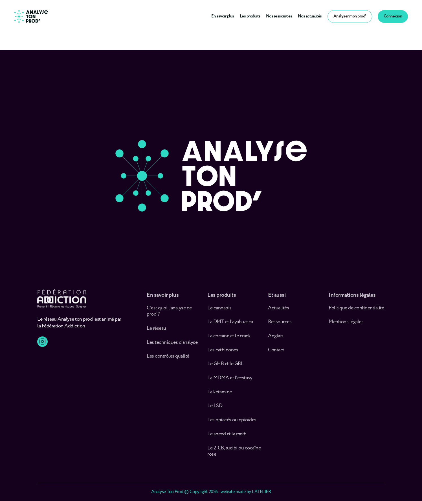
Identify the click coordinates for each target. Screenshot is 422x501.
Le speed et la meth (227, 436)
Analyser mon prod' (349, 16)
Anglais (275, 338)
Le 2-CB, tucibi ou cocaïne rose (234, 453)
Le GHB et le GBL (225, 366)
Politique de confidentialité (356, 310)
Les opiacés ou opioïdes (231, 422)
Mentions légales (346, 324)
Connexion (393, 16)
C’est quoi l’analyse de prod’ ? (169, 313)
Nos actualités (310, 16)
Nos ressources (279, 16)
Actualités (278, 310)
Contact (276, 352)
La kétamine (219, 394)
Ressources (279, 324)
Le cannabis (219, 310)
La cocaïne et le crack (228, 338)
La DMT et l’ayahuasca (230, 324)
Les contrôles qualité (168, 359)
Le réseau (157, 331)
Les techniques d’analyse (173, 345)
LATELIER (261, 492)
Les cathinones (222, 352)
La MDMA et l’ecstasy (229, 380)
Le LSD (214, 408)
